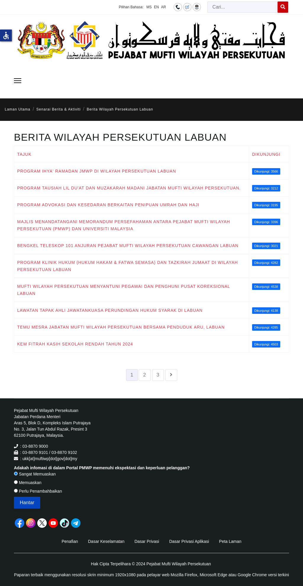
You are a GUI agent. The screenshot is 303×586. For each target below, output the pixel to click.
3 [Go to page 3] (158, 375)
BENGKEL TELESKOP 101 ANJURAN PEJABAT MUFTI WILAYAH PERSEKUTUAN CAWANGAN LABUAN (127, 245)
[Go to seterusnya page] (171, 375)
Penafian (70, 541)
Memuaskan (27, 482)
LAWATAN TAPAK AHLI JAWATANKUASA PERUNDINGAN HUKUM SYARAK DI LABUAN (110, 310)
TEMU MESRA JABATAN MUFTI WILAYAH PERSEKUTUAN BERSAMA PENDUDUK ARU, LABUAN (121, 327)
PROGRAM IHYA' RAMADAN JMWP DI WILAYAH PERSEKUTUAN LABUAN (96, 171)
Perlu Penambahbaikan (38, 491)
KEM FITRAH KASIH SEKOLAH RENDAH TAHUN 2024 (75, 344)
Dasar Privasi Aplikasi (189, 541)
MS (149, 7)
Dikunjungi (266, 154)
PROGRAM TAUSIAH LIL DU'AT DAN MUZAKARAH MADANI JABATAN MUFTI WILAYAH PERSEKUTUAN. (129, 188)
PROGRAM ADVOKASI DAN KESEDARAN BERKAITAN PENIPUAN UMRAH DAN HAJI (108, 204)
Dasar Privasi (146, 541)
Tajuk (24, 154)
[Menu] (17, 80)
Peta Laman (230, 541)
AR (163, 7)
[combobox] (242, 7)
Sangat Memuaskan (35, 474)
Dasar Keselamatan (106, 541)
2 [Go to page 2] (144, 375)
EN (156, 7)
